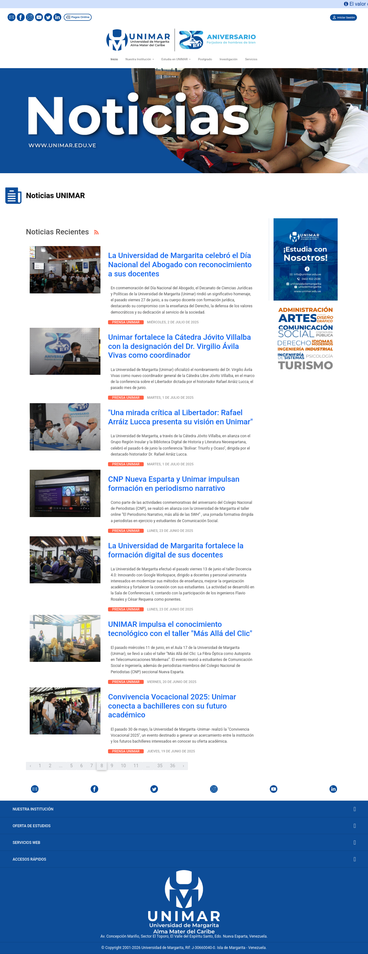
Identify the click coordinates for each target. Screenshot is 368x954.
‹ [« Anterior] (30, 765)
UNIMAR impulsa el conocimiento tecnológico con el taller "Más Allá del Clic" (180, 629)
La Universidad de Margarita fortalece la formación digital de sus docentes (176, 550)
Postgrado (205, 59)
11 (136, 765)
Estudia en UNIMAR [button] (175, 59)
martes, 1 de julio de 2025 (170, 398)
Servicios (251, 59)
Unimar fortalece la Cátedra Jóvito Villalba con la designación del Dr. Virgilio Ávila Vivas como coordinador (179, 346)
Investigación (229, 59)
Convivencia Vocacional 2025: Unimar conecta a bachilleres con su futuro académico (172, 706)
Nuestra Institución (184, 809)
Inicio (115, 58)
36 (172, 765)
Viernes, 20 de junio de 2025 (171, 682)
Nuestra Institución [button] (138, 59)
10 (123, 765)
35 (159, 765)
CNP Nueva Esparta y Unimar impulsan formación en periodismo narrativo (173, 484)
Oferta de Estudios (184, 826)
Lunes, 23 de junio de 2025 (170, 531)
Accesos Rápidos (184, 859)
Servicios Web (184, 842)
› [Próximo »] (183, 765)
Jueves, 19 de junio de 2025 (171, 751)
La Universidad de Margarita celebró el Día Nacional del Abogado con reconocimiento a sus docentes (180, 264)
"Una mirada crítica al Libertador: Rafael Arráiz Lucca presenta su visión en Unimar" (180, 417)
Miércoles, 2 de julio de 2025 (173, 322)
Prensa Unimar (126, 322)
